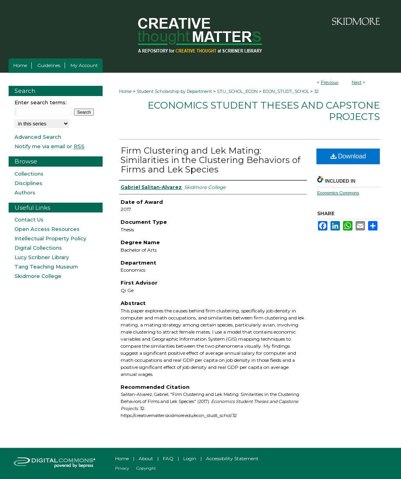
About (146, 458)
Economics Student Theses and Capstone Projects (264, 111)
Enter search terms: (40, 102)
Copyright (146, 468)
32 (316, 91)
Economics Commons (338, 193)
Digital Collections (38, 248)
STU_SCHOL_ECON (237, 91)
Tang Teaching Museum (46, 266)
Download (348, 156)
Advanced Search (37, 137)
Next (356, 82)
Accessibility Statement (232, 458)
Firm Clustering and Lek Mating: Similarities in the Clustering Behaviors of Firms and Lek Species (210, 160)
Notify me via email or (49, 146)
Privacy (122, 468)
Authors (24, 192)
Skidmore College (37, 276)
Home (125, 91)
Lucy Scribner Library (41, 257)
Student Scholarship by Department (174, 91)
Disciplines (28, 183)
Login (189, 458)
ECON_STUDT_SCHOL (286, 91)
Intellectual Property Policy (50, 238)
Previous (329, 82)
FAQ (168, 458)
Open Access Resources (46, 229)
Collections (28, 174)
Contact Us (28, 219)
